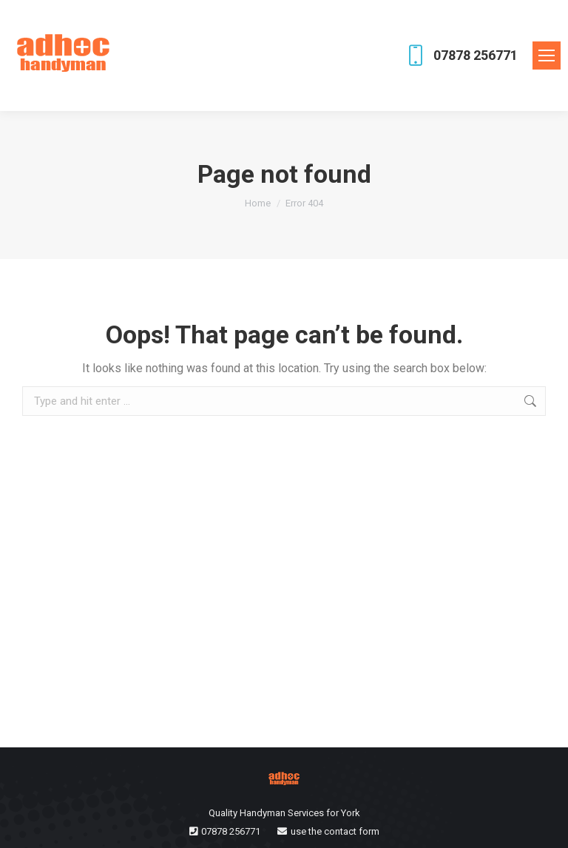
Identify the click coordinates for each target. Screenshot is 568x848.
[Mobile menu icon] (546, 55)
